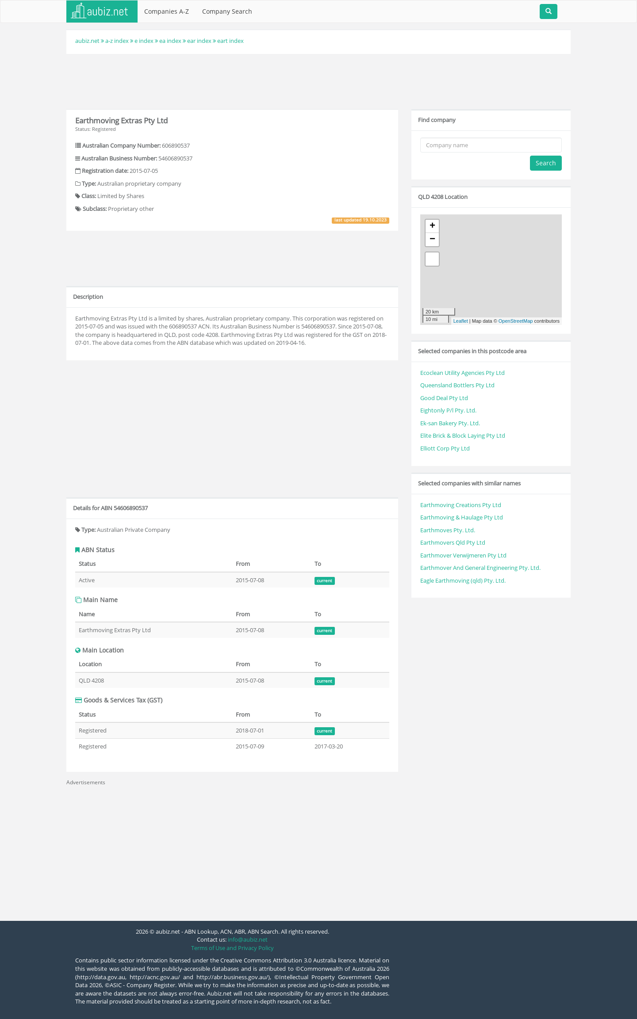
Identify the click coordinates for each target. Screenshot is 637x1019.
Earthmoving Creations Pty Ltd (460, 505)
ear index (199, 41)
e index (143, 41)
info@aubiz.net (248, 939)
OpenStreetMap (516, 321)
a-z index (117, 41)
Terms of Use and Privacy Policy (232, 948)
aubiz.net (87, 41)
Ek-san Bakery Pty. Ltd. (450, 423)
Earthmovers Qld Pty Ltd (452, 542)
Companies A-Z (166, 11)
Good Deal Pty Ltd (444, 398)
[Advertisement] (318, 80)
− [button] (432, 239)
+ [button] (432, 226)
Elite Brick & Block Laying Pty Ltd (462, 435)
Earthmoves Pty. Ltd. (447, 530)
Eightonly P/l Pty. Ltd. (448, 410)
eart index (230, 41)
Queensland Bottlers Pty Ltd (457, 385)
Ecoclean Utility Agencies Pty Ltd (462, 373)
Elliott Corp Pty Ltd (445, 448)
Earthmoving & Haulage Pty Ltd (461, 517)
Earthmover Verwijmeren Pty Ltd (463, 555)
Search (546, 163)
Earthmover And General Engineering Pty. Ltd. (480, 568)
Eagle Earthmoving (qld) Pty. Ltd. (463, 580)
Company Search (227, 11)
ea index (170, 41)
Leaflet (460, 321)
